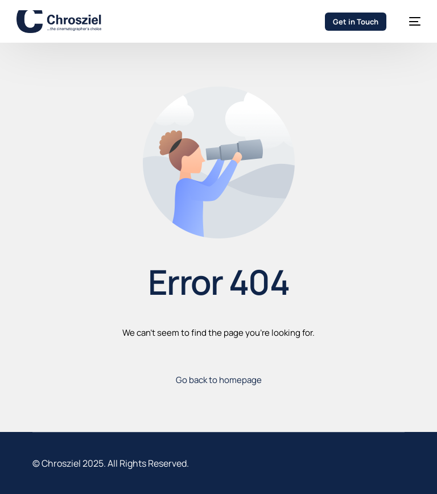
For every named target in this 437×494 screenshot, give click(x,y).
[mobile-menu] (409, 21)
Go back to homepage (219, 380)
